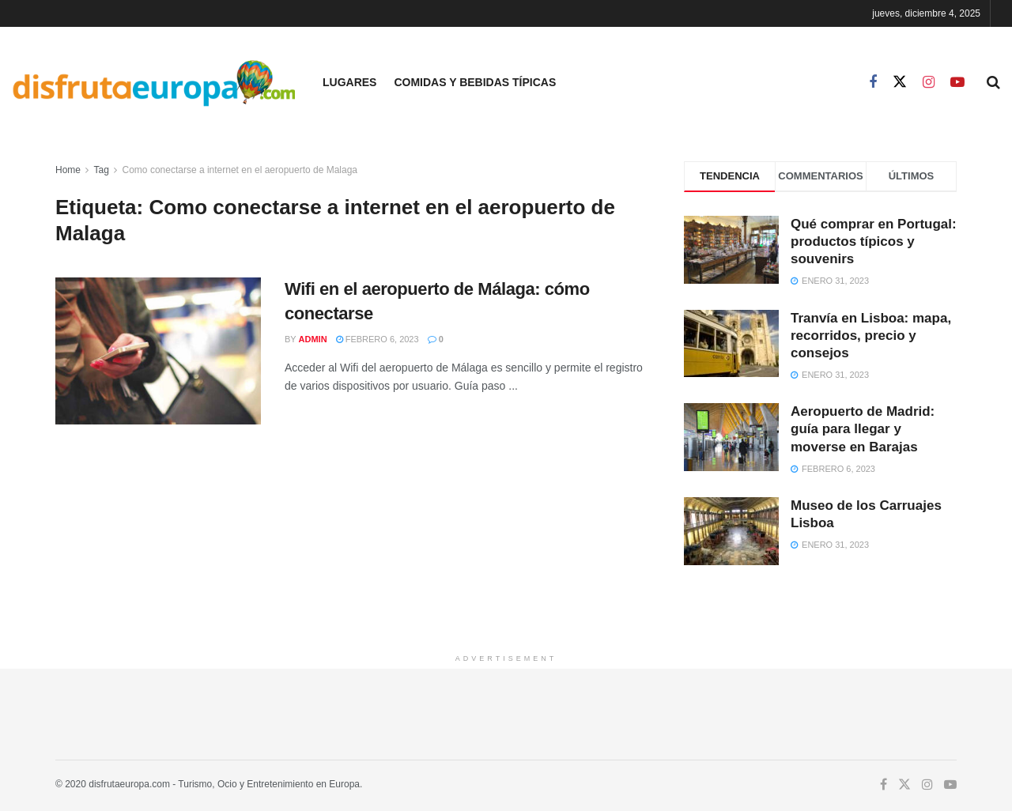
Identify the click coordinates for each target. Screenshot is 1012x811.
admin (313, 339)
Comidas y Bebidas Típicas (475, 82)
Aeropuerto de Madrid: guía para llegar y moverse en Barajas (863, 429)
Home (68, 169)
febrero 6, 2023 (377, 339)
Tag (100, 169)
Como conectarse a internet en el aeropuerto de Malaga (240, 169)
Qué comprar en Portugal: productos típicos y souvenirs (874, 241)
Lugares (349, 82)
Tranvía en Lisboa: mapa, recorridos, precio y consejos (871, 335)
